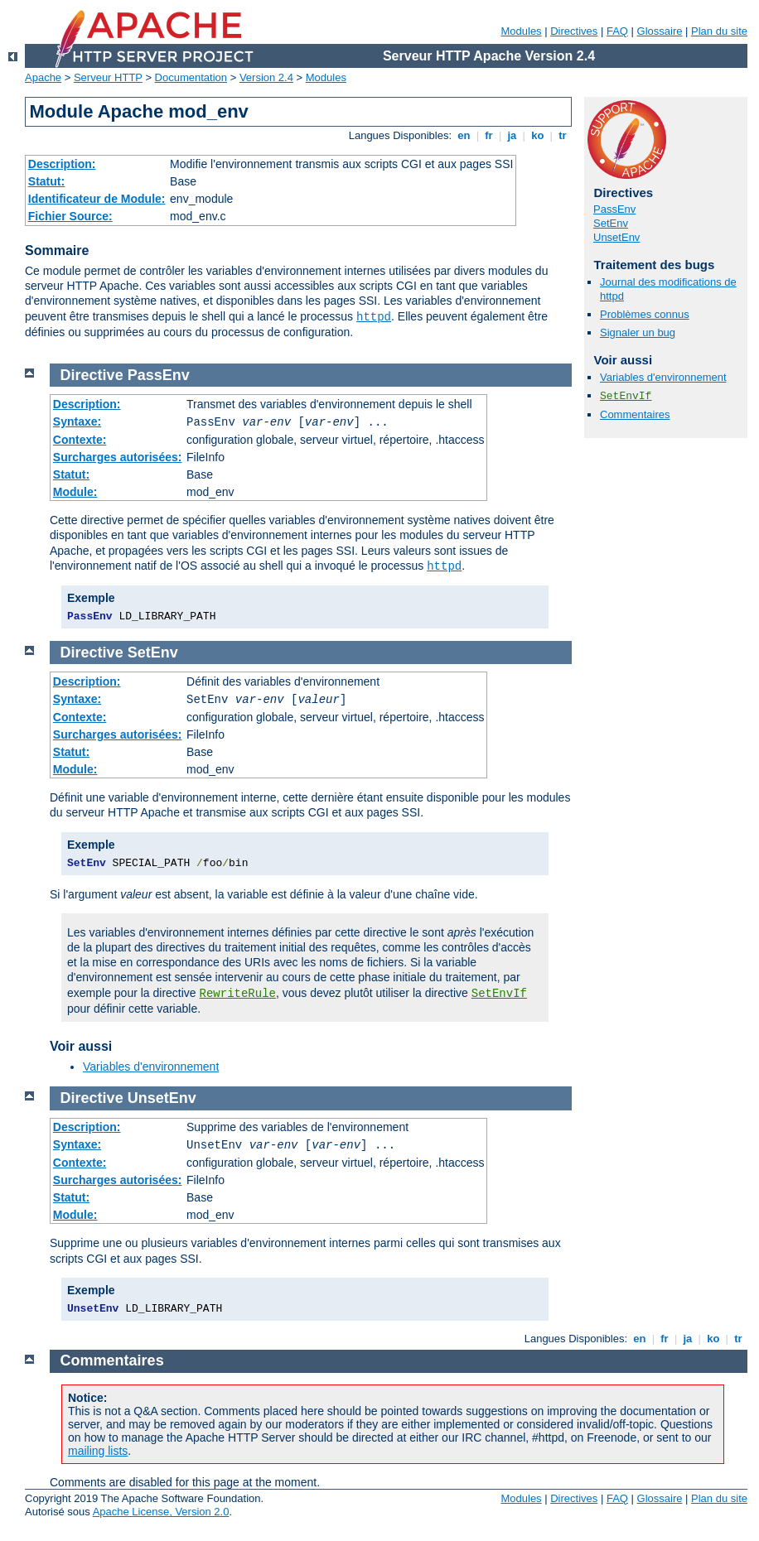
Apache (43, 77)
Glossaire (660, 31)
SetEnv (610, 223)
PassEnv (614, 209)
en (464, 135)
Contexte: (80, 439)
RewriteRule (238, 993)
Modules (520, 31)
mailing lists (98, 1450)
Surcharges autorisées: (117, 457)
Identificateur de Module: (97, 198)
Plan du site (719, 31)
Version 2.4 (266, 77)
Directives (573, 31)
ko (538, 135)
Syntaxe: (77, 421)
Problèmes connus (644, 314)
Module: (75, 491)
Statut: (46, 181)
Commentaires (635, 414)
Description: (62, 164)
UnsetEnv (616, 237)
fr (489, 135)
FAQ (617, 31)
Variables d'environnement (663, 377)
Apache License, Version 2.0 (161, 1511)
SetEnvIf (625, 396)
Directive (91, 375)
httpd (373, 317)
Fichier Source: (70, 216)
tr (563, 135)
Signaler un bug (637, 332)
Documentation (191, 77)
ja (512, 135)
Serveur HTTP (108, 77)
